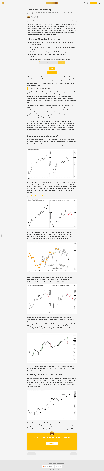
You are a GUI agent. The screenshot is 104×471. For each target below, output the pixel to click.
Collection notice (60, 463)
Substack (45, 469)
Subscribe (93, 3)
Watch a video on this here (36, 196)
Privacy (51, 463)
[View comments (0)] (34, 21)
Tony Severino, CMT (35, 16)
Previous (31, 454)
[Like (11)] (29, 21)
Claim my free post (52, 443)
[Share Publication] (87, 3)
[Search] (84, 3)
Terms (54, 463)
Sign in (100, 3)
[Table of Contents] (1, 235)
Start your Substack (47, 466)
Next (73, 454)
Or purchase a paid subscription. (52, 447)
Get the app (58, 466)
